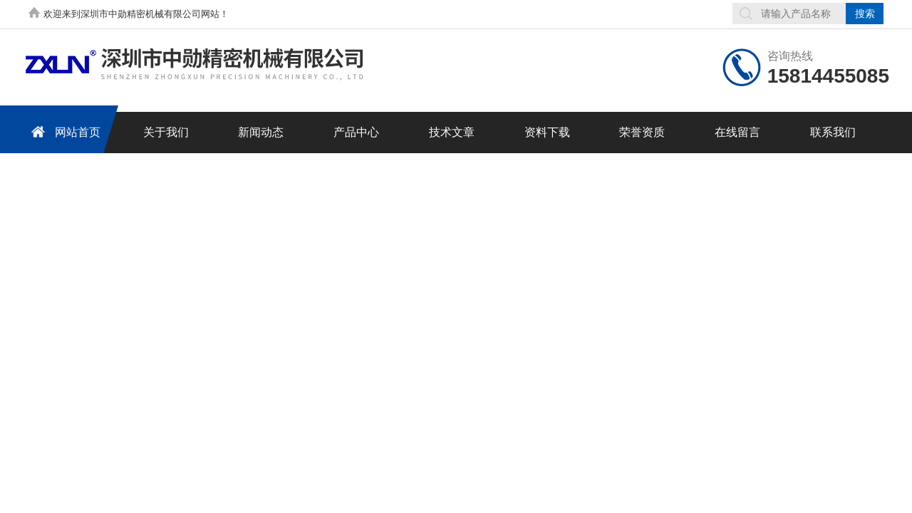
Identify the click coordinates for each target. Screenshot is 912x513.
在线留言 (737, 132)
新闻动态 (261, 132)
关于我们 (166, 132)
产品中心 (356, 132)
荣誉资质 (642, 132)
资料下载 (547, 132)
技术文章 (452, 132)
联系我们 (833, 132)
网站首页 (63, 131)
